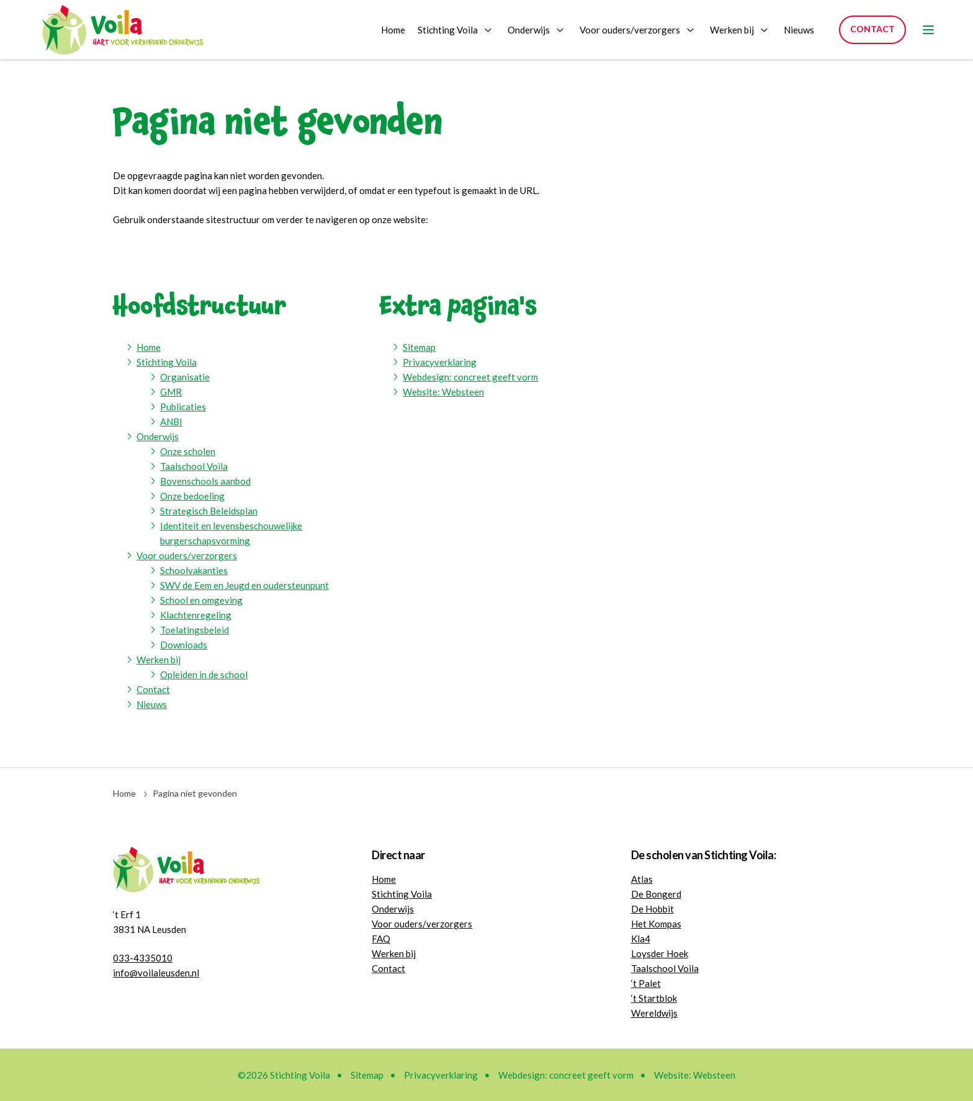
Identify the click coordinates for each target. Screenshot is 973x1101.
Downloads (183, 644)
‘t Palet (646, 983)
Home (393, 29)
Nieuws (799, 29)
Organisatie (185, 376)
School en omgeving (201, 600)
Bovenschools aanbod (205, 481)
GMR (171, 391)
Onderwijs (529, 29)
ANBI (171, 421)
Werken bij (732, 29)
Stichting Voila (448, 29)
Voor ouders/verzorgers (630, 29)
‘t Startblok (654, 998)
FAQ (381, 938)
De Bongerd (656, 894)
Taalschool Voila (194, 466)
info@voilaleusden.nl (156, 972)
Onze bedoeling (192, 496)
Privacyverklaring (440, 362)
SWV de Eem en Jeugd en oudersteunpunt (244, 585)
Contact (872, 29)
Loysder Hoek (659, 953)
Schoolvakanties (194, 570)
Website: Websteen (443, 391)
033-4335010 (143, 957)
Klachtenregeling (195, 615)
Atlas (642, 879)
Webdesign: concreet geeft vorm (470, 376)
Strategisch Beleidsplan (209, 510)
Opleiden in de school (204, 674)
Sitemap (419, 347)
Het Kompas (656, 923)
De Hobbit (652, 908)
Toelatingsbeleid (194, 629)
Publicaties (183, 406)
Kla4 (640, 938)
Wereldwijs (654, 1013)
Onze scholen (187, 451)
